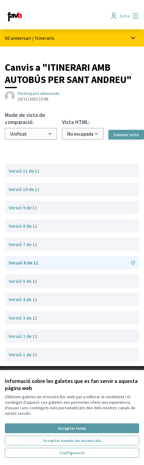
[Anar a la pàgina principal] (54, 16)
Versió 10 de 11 (24, 189)
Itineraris (44, 38)
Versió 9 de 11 (23, 207)
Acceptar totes (72, 428)
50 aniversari (18, 38)
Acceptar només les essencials (72, 440)
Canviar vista (126, 134)
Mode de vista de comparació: (25, 118)
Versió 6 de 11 (72, 263)
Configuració (72, 453)
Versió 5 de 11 (23, 281)
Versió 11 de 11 (24, 171)
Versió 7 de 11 (23, 244)
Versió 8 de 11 (23, 226)
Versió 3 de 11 (23, 318)
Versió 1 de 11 (23, 354)
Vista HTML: (76, 122)
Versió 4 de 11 (23, 299)
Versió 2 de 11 (23, 336)
